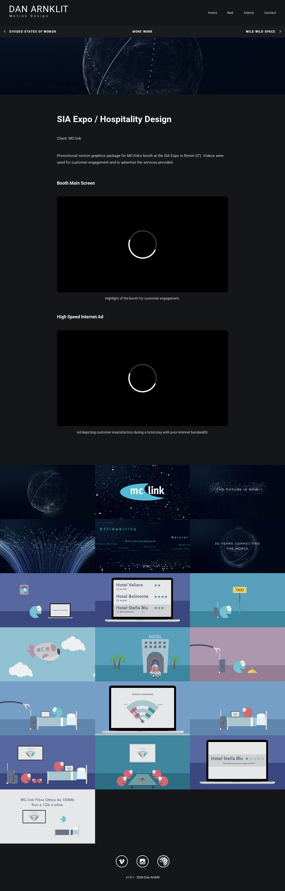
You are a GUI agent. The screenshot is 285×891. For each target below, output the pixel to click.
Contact (270, 13)
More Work (142, 31)
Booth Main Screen (76, 183)
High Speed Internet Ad (80, 316)
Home (212, 13)
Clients (249, 13)
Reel (230, 13)
